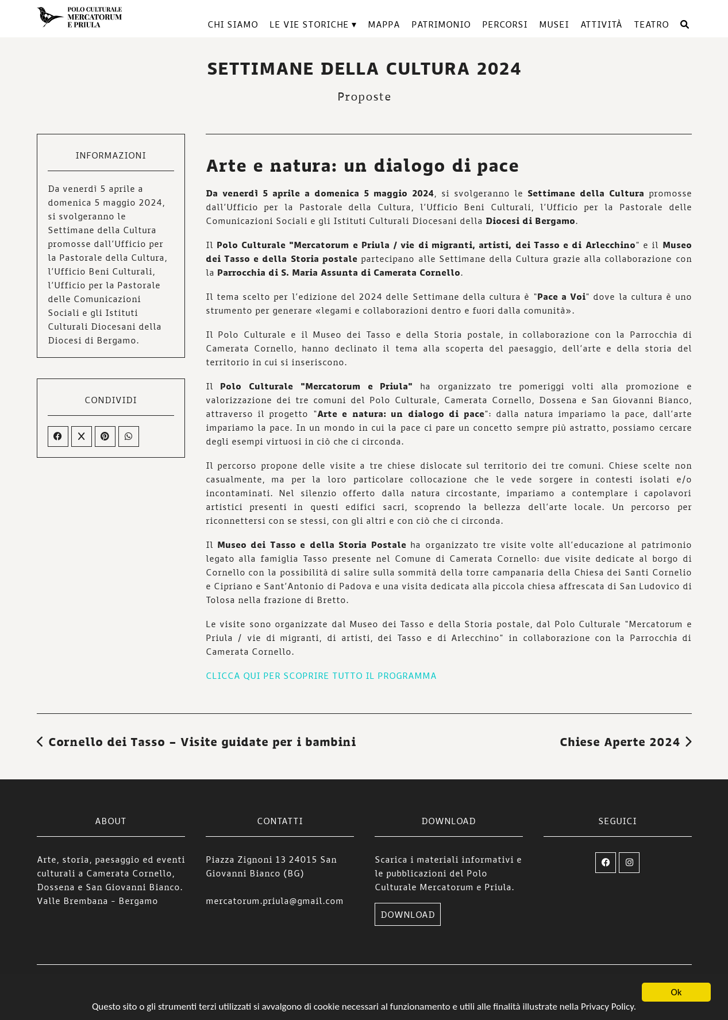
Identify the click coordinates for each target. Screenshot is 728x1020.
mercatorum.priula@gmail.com (275, 900)
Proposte (364, 95)
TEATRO (651, 24)
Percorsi (504, 24)
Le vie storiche (309, 24)
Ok (676, 998)
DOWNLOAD (407, 914)
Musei (554, 24)
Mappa (384, 24)
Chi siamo (232, 24)
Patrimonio (441, 24)
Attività (601, 24)
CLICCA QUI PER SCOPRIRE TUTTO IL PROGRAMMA (321, 675)
